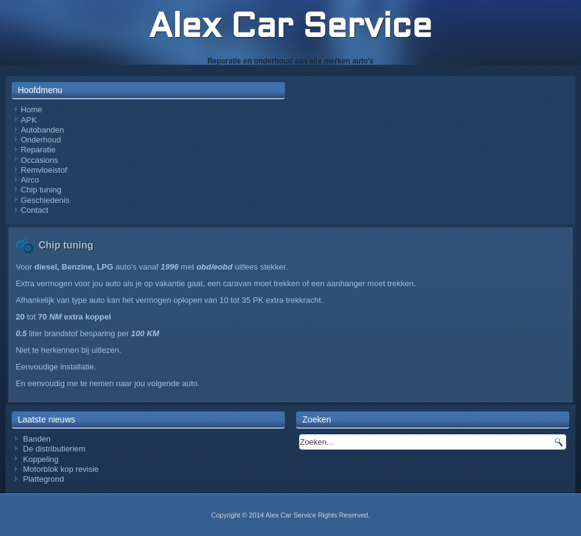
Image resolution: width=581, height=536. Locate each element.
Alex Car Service (290, 28)
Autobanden (42, 129)
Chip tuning (41, 189)
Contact (35, 210)
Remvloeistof (44, 170)
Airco (30, 179)
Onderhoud (41, 139)
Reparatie (38, 149)
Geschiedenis (45, 200)
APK (29, 120)
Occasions (40, 160)
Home (32, 109)
